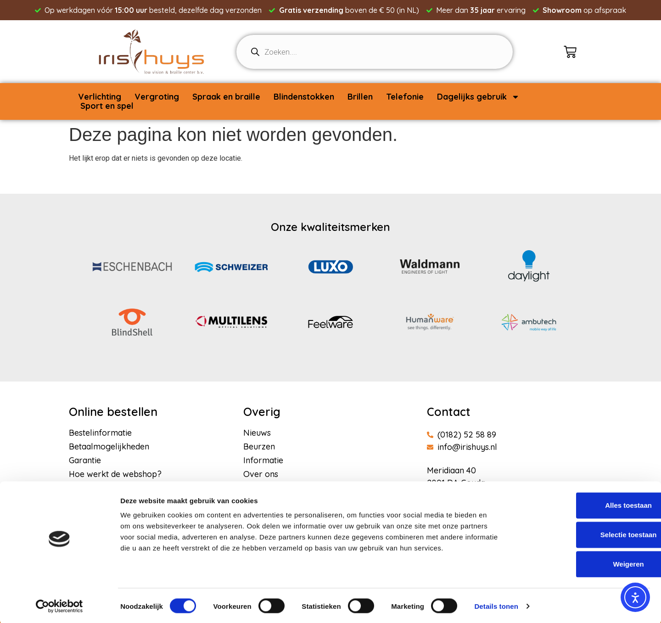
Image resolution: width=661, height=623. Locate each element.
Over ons (260, 474)
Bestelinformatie (100, 433)
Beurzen (259, 446)
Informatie (263, 460)
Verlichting (99, 96)
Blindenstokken (304, 96)
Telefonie (405, 96)
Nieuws (257, 433)
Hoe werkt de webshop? (115, 474)
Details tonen (496, 605)
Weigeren (584, 563)
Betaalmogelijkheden (109, 446)
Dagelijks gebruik (478, 96)
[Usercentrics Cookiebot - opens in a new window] (59, 605)
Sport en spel (107, 106)
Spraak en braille (226, 96)
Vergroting (156, 96)
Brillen (360, 96)
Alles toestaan (584, 504)
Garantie (85, 460)
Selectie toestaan (584, 533)
